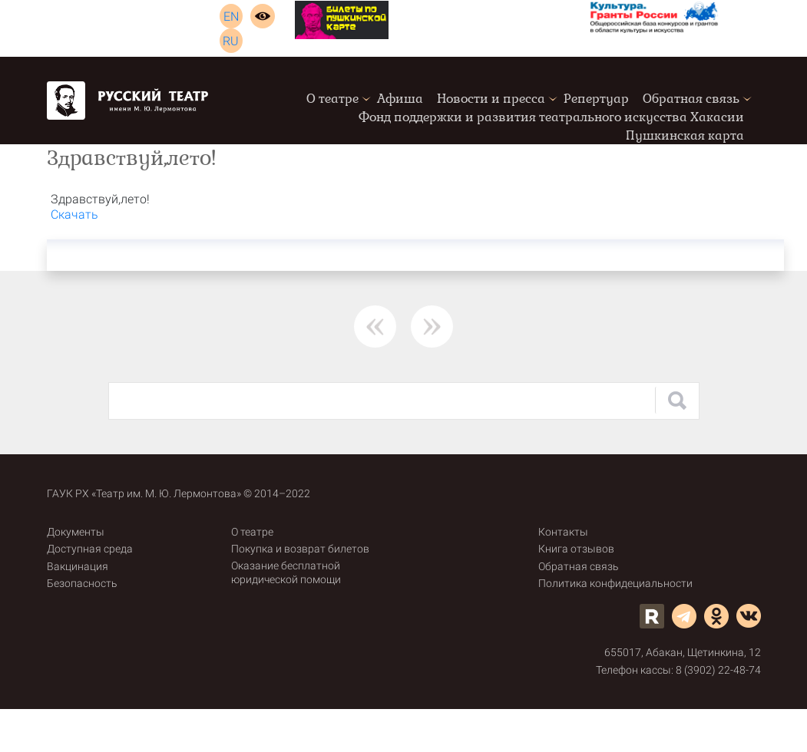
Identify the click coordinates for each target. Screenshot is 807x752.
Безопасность (82, 583)
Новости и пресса (491, 99)
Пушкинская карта (685, 135)
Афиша (400, 99)
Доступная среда (90, 549)
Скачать (74, 214)
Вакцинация (77, 566)
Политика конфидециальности (615, 583)
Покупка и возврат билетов (300, 549)
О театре (332, 99)
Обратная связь (691, 99)
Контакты (563, 532)
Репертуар (596, 99)
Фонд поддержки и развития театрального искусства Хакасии (551, 117)
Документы (75, 532)
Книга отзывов (576, 549)
